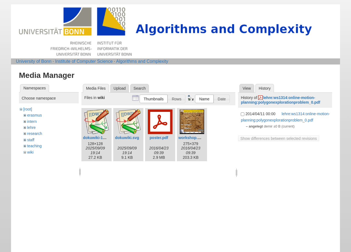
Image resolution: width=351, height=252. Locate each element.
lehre (31, 127)
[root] (27, 109)
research (34, 133)
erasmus (34, 115)
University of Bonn (34, 61)
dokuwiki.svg (127, 137)
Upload (120, 88)
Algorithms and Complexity (142, 61)
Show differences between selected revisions (278, 138)
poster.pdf (159, 137)
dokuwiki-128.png (99, 137)
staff (30, 140)
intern (32, 121)
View (247, 88)
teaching (34, 146)
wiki (30, 152)
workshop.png (191, 137)
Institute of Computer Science (84, 61)
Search (140, 88)
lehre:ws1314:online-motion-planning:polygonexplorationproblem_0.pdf (280, 99)
